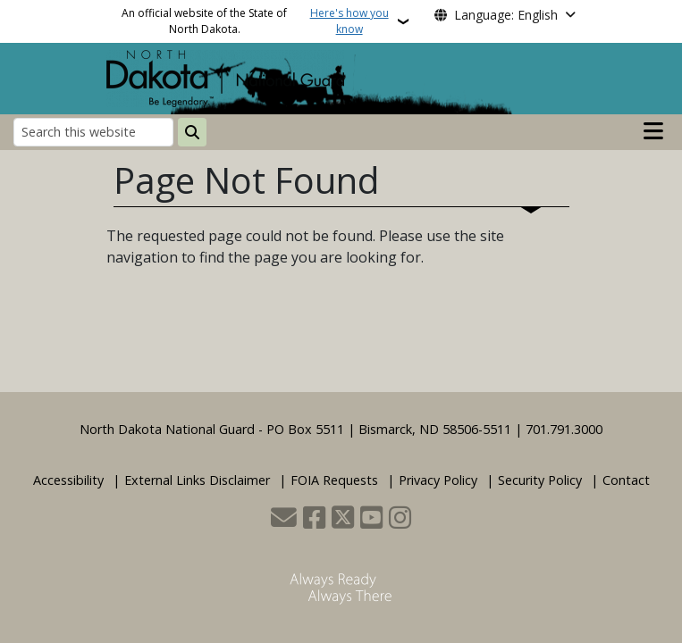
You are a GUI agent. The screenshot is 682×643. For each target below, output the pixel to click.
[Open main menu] (653, 131)
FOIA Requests (334, 480)
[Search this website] (93, 132)
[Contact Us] (284, 519)
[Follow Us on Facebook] (314, 519)
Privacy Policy (438, 480)
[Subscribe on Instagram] (400, 519)
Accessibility (68, 480)
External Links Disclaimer (197, 480)
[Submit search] (192, 132)
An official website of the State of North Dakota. (257, 21)
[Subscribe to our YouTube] (371, 519)
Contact (626, 480)
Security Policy (540, 480)
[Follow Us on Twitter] (343, 519)
